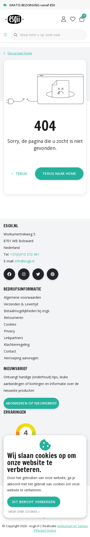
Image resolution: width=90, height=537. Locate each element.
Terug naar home (59, 173)
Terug (19, 173)
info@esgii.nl (24, 261)
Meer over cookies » (24, 512)
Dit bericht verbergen (33, 501)
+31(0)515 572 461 (24, 254)
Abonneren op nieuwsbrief (31, 403)
